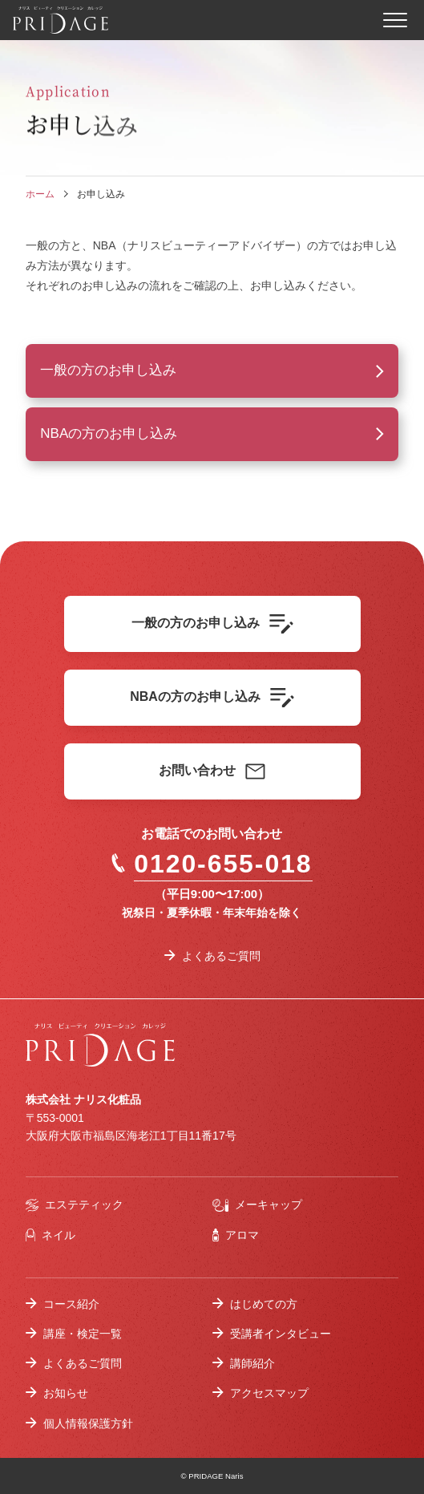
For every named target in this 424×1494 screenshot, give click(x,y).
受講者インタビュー (280, 1333)
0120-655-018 (211, 863)
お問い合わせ (212, 771)
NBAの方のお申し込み (108, 433)
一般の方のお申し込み (108, 370)
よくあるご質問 (221, 955)
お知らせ (65, 1393)
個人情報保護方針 (88, 1423)
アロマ (236, 1235)
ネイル (50, 1235)
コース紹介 (71, 1304)
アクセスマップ (269, 1393)
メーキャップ (257, 1205)
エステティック (74, 1205)
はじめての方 (263, 1304)
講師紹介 (252, 1363)
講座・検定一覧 (82, 1333)
